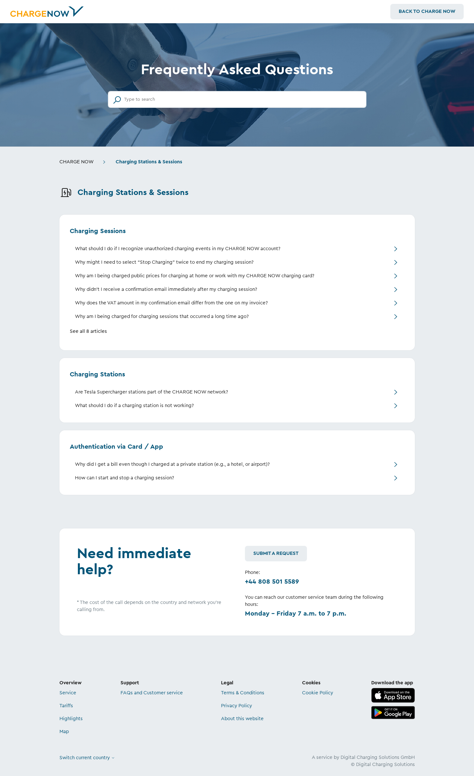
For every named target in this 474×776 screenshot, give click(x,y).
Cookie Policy (317, 692)
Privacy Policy (236, 705)
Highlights (71, 718)
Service (67, 692)
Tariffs (66, 705)
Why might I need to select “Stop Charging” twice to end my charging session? (164, 262)
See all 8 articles (88, 331)
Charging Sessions (98, 231)
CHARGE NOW (76, 161)
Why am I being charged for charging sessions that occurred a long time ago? (162, 316)
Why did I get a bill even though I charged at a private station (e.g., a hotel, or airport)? (172, 464)
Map (64, 731)
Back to (427, 11)
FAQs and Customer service (152, 692)
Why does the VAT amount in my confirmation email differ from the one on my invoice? (171, 303)
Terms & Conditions (242, 692)
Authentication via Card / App (116, 447)
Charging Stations (97, 374)
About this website (242, 718)
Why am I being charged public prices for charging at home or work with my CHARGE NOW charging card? (194, 275)
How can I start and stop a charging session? (124, 477)
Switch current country (87, 757)
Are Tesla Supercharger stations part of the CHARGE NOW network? (151, 392)
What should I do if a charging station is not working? (134, 405)
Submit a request (276, 553)
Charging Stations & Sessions (149, 161)
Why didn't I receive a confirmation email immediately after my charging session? (166, 289)
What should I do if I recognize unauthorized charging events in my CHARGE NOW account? (177, 248)
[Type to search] (237, 99)
